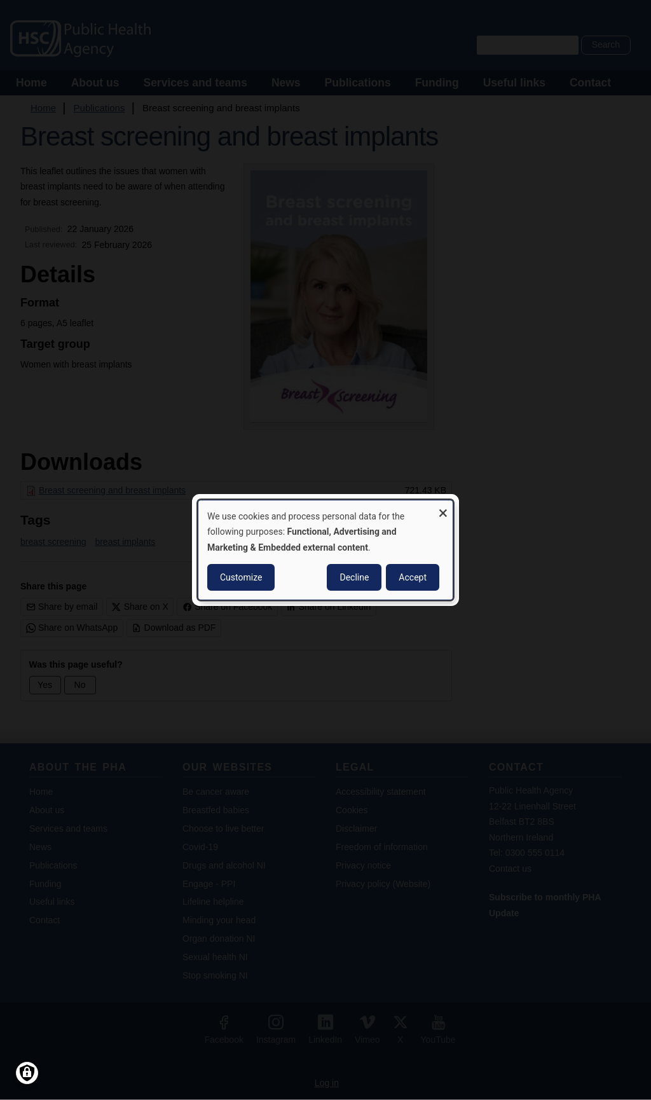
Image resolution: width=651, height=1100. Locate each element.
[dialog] (325, 550)
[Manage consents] (27, 1073)
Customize (241, 577)
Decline (354, 577)
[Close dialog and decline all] (443, 508)
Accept (413, 577)
